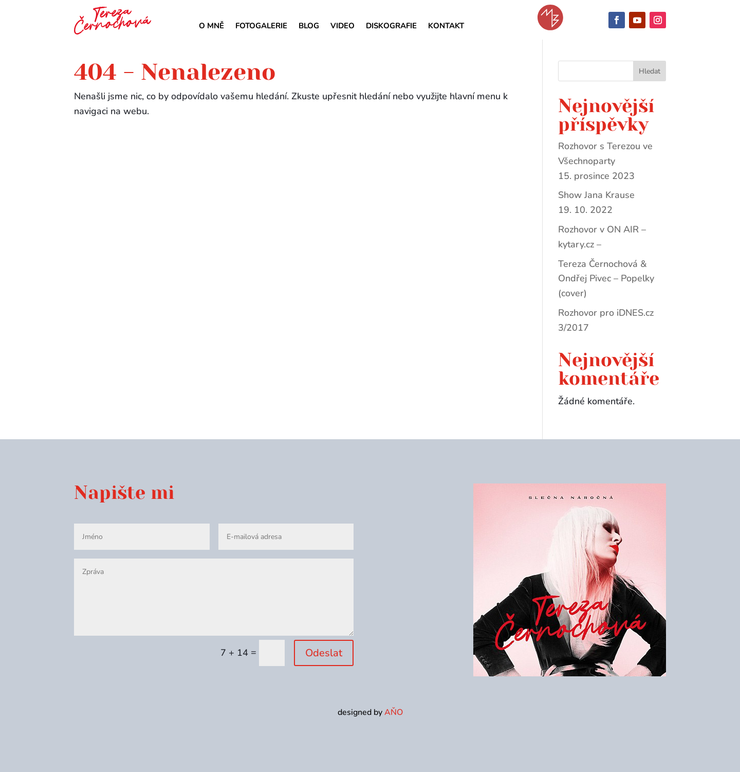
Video (342, 26)
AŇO (393, 722)
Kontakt (446, 26)
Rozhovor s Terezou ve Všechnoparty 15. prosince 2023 (605, 170)
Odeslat (323, 662)
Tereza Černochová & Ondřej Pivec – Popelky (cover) (606, 287)
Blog (309, 26)
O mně (211, 26)
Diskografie (391, 26)
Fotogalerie (261, 26)
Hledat (649, 80)
